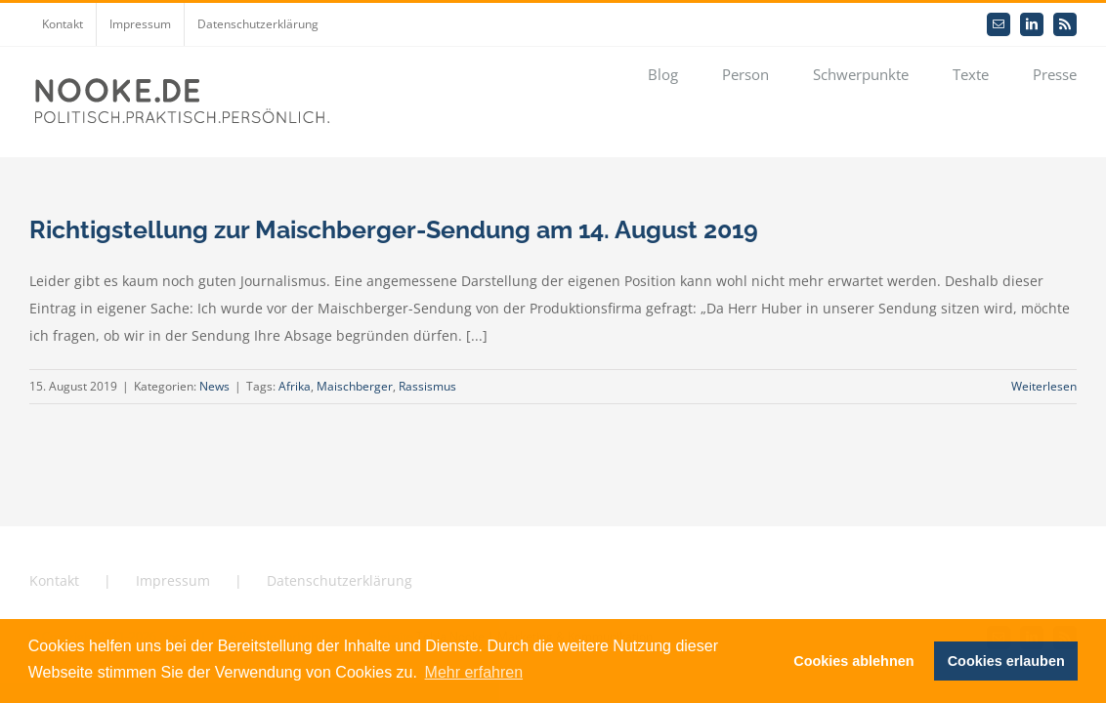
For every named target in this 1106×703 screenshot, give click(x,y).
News (214, 386)
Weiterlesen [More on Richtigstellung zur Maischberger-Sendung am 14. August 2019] (1044, 386)
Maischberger (355, 386)
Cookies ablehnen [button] (853, 661)
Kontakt (54, 580)
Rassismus (427, 386)
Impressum (173, 580)
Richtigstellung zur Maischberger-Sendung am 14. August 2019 (393, 229)
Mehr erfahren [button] (474, 672)
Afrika (294, 386)
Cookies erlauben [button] (1006, 661)
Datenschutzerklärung (339, 580)
